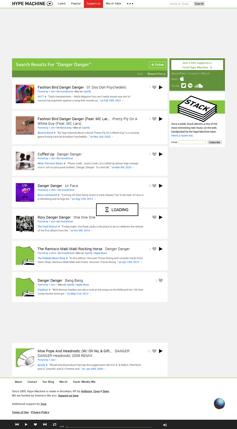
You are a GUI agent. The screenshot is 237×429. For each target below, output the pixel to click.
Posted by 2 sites (47, 189)
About (18, 382)
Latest (62, 3)
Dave (106, 391)
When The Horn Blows (50, 163)
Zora (43, 404)
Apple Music (100, 253)
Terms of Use (20, 412)
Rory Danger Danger (54, 217)
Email (174, 142)
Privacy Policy (40, 412)
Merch (205, 73)
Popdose (43, 289)
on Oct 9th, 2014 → (82, 230)
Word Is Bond (45, 132)
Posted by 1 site (46, 91)
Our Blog (48, 382)
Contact (193, 73)
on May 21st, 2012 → (79, 293)
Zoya (96, 391)
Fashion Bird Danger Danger (61, 87)
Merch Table (113, 3)
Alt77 (41, 96)
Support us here (68, 395)
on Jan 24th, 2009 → (94, 368)
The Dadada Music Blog (51, 258)
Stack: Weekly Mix (84, 382)
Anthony (86, 391)
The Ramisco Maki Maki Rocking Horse (70, 248)
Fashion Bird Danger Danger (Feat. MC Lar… (74, 118)
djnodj (41, 365)
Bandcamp (65, 127)
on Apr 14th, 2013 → (130, 262)
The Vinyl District (47, 226)
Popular (76, 3)
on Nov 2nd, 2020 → (102, 136)
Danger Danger (50, 185)
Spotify (87, 91)
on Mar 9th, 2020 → (123, 167)
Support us (93, 3)
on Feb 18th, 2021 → (112, 100)
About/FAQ (178, 73)
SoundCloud (66, 91)
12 (149, 351)
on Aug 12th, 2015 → (84, 199)
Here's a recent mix (182, 135)
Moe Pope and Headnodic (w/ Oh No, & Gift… (75, 350)
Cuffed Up (46, 154)
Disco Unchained (47, 195)
